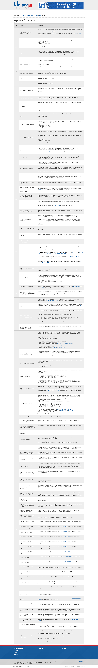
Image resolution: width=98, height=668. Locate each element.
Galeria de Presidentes (19, 656)
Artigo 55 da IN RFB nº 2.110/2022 (73, 256)
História (16, 650)
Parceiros (38, 12)
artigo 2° (73, 551)
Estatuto (16, 654)
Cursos (64, 648)
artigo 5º (54, 253)
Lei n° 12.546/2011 (48, 253)
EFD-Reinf (44, 189)
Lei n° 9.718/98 (62, 347)
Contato (30, 12)
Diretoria (16, 652)
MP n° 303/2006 (68, 561)
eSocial (40, 189)
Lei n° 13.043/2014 (63, 526)
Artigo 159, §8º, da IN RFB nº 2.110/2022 (61, 249)
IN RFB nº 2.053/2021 (61, 253)
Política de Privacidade (81, 666)
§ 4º (56, 347)
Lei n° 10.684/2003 (67, 556)
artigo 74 (53, 31)
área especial (57, 66)
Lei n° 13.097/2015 (68, 343)
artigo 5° (53, 347)
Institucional (18, 12)
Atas (25, 12)
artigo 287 (74, 33)
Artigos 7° (74, 252)
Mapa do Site (67, 666)
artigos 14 (59, 343)
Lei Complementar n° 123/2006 (52, 300)
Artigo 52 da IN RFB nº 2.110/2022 (54, 258)
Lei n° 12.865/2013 (63, 541)
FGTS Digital (54, 72)
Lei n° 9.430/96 (56, 54)
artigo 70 (50, 54)
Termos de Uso (73, 666)
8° (77, 252)
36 (62, 343)
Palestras (41, 648)
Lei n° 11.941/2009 (63, 531)
